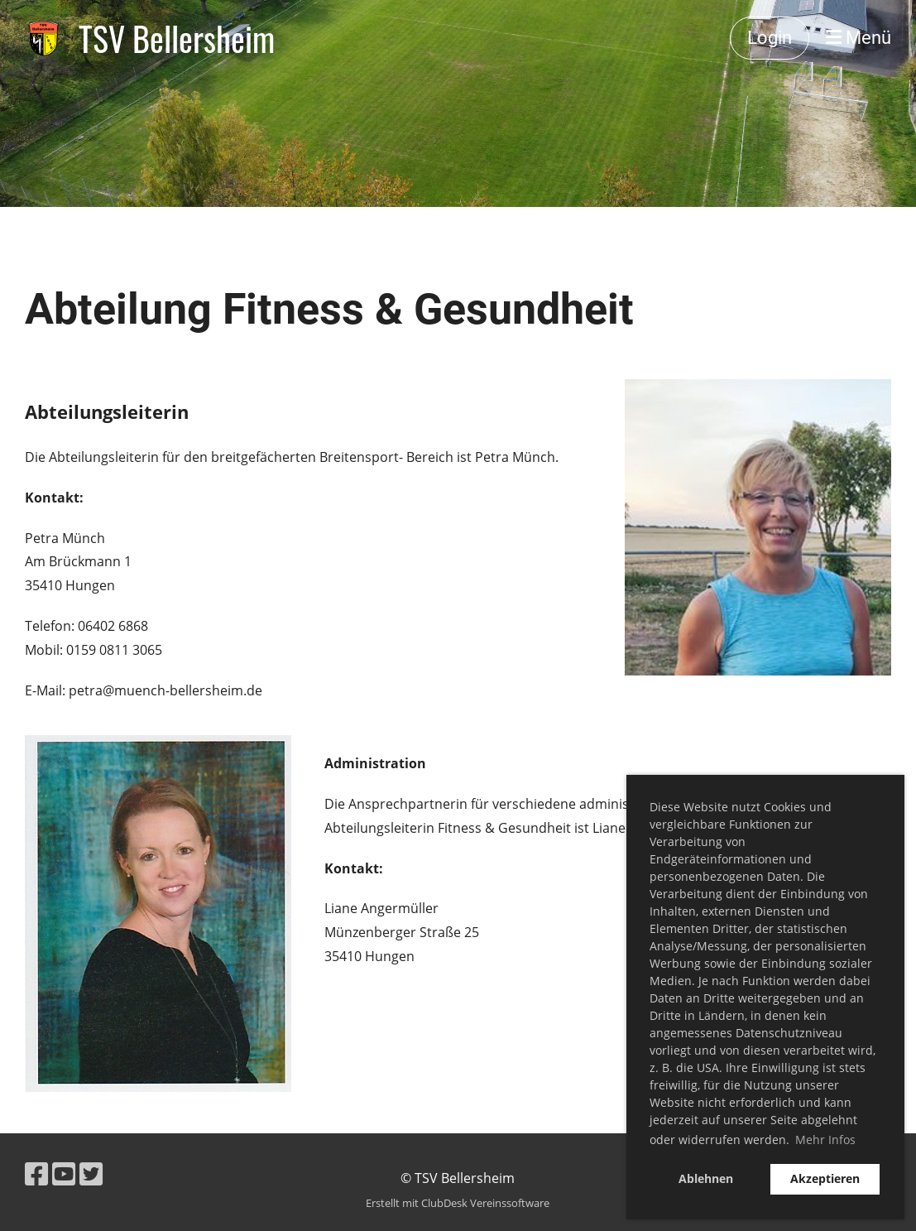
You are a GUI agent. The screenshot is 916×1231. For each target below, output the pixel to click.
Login (769, 37)
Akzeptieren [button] (825, 1178)
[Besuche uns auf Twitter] (91, 1173)
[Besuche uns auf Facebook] (36, 1173)
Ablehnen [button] (706, 1178)
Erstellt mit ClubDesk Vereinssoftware (457, 1202)
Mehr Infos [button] (825, 1139)
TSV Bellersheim (177, 38)
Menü (858, 37)
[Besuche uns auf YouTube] (63, 1173)
